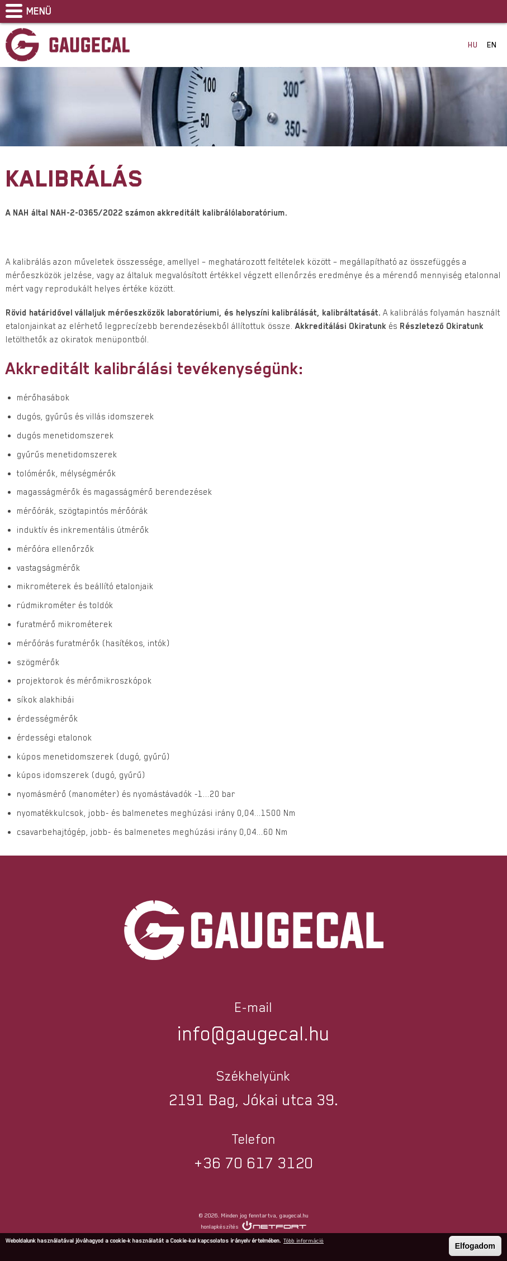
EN (492, 44)
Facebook (437, 11)
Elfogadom (475, 1245)
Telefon (465, 11)
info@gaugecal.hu (493, 11)
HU (473, 44)
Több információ (303, 1240)
